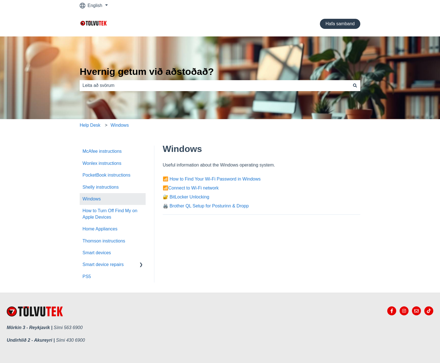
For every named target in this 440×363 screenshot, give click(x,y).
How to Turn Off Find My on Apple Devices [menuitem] (109, 213)
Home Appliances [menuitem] (100, 228)
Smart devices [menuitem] (96, 252)
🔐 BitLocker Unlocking (186, 197)
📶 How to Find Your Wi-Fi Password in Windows (212, 179)
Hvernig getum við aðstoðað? (147, 71)
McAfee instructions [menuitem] (102, 151)
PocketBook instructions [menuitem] (106, 175)
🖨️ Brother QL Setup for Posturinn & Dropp (206, 206)
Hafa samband (340, 23)
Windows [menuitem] (91, 198)
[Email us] (416, 310)
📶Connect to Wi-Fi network (191, 188)
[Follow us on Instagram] (404, 310)
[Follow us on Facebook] (391, 310)
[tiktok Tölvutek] (428, 310)
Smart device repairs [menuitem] (103, 264)
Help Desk (90, 125)
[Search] (355, 85)
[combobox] (215, 85)
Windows (120, 125)
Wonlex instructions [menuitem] (101, 163)
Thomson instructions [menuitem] (103, 241)
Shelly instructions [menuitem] (100, 187)
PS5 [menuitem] (86, 276)
